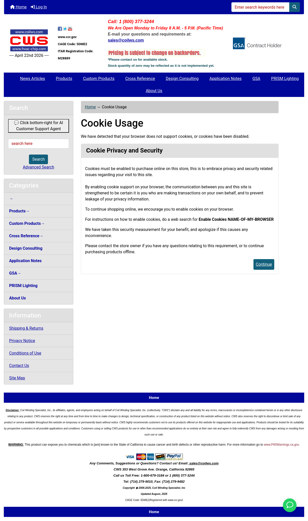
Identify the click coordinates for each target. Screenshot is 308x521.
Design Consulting (182, 78)
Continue (264, 264)
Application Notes (225, 78)
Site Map (17, 378)
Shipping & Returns (26, 328)
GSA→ (15, 273)
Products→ (19, 211)
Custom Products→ (27, 223)
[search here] (38, 143)
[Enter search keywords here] (260, 7)
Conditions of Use (25, 353)
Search (38, 159)
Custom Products (98, 78)
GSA (256, 78)
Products (64, 78)
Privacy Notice (22, 340)
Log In (39, 7)
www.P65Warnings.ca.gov (281, 444)
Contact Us (19, 365)
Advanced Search (38, 167)
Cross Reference (140, 78)
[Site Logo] (29, 40)
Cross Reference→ (26, 235)
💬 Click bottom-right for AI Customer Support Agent (38, 125)
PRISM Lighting (285, 78)
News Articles (32, 78)
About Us (154, 90)
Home (18, 7)
